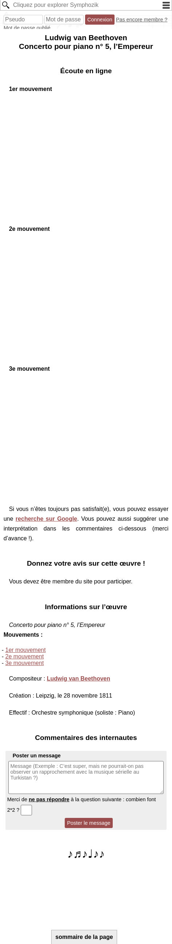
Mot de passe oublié (27, 28)
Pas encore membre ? (142, 19)
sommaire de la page (84, 937)
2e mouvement (24, 656)
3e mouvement (24, 663)
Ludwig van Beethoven (78, 678)
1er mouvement (25, 650)
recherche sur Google (46, 519)
